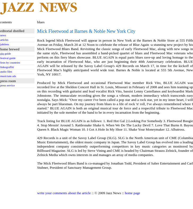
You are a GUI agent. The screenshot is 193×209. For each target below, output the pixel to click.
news (3, 35)
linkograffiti (7, 67)
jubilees (4, 44)
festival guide (8, 58)
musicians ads (8, 76)
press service (7, 85)
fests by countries (10, 62)
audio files (6, 71)
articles (4, 39)
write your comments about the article (64, 193)
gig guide (5, 53)
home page (132, 193)
